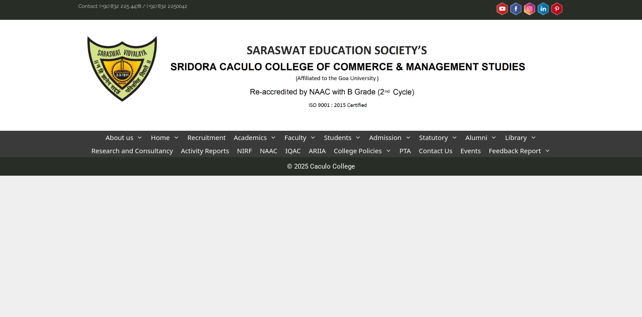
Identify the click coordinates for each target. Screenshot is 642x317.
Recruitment (206, 137)
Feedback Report (521, 150)
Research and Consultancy (132, 150)
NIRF (244, 150)
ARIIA (317, 150)
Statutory (440, 137)
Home (167, 137)
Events (470, 150)
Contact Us (435, 150)
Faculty (302, 137)
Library (522, 137)
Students (344, 137)
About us (126, 137)
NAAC (268, 150)
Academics (257, 137)
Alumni (483, 137)
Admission (392, 137)
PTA (405, 150)
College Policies (365, 150)
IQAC (293, 150)
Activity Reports (205, 150)
